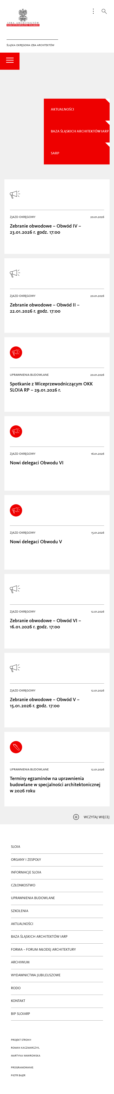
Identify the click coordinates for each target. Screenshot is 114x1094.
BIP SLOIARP (20, 1014)
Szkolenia (19, 911)
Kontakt (18, 1001)
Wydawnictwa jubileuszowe (36, 975)
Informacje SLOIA (26, 872)
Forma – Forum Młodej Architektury (43, 949)
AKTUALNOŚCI (62, 109)
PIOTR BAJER (18, 1075)
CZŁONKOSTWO (23, 885)
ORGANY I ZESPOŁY (26, 860)
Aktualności (22, 924)
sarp (55, 153)
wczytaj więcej (91, 817)
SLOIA (15, 847)
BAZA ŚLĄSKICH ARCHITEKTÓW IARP (39, 937)
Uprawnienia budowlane (33, 898)
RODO (16, 988)
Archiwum (20, 962)
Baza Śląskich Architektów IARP (80, 131)
